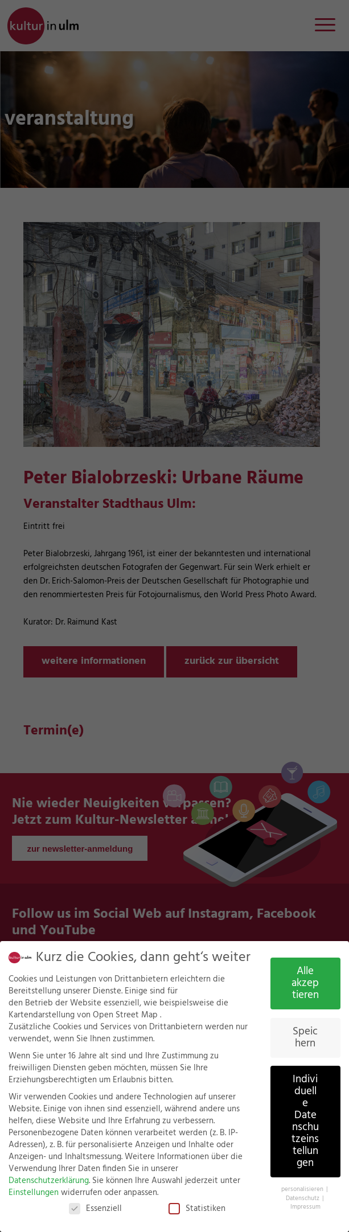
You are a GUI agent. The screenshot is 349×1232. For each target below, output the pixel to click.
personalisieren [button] (303, 1189)
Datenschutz (303, 1198)
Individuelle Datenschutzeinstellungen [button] (305, 1121)
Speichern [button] (305, 1037)
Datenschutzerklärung (49, 1181)
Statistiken (197, 1209)
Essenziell (95, 1209)
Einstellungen (34, 1193)
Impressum (305, 1207)
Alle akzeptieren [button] (305, 983)
